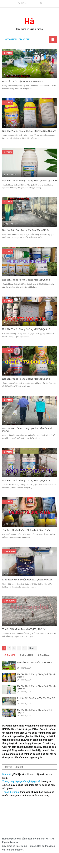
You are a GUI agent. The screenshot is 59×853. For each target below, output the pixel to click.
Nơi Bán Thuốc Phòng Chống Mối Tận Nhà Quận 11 (29, 131)
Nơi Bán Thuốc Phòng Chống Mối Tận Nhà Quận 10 (29, 180)
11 (24, 648)
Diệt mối (6, 774)
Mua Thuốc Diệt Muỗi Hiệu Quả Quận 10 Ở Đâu (27, 579)
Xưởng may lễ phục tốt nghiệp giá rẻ (21, 781)
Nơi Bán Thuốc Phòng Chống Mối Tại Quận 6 (26, 379)
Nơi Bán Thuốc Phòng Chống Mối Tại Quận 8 (26, 279)
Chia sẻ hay (9, 551)
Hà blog (32, 846)
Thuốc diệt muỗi (10, 792)
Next (32, 648)
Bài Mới (10, 655)
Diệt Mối (8, 53)
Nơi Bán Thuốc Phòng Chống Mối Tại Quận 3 (26, 480)
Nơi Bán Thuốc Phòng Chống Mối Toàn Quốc (26, 530)
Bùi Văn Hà (43, 838)
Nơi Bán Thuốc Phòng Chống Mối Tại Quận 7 (26, 329)
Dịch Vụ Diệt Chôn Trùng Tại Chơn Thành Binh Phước (27, 429)
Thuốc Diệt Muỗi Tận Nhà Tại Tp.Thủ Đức (24, 629)
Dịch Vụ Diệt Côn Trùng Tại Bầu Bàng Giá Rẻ (25, 230)
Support (19, 849)
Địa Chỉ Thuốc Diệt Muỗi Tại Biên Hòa (22, 81)
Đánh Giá (44, 655)
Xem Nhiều (26, 655)
